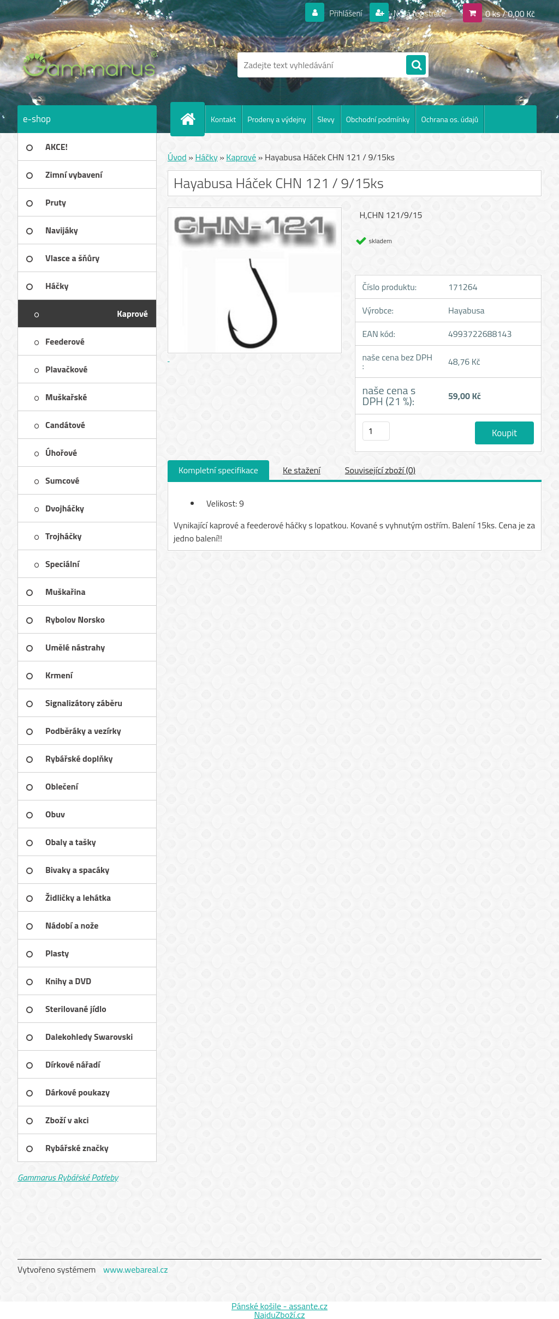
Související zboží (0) (380, 470)
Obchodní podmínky (378, 119)
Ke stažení (301, 470)
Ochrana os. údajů (449, 119)
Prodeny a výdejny (276, 119)
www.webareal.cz (135, 1269)
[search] (416, 65)
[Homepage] (192, 118)
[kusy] (376, 431)
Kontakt (223, 119)
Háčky (206, 157)
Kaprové (241, 157)
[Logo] (92, 65)
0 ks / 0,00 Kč (510, 13)
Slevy (326, 119)
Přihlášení (339, 13)
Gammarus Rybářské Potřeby (67, 1177)
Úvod (177, 157)
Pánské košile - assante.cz (279, 1305)
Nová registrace (415, 13)
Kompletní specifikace (218, 470)
